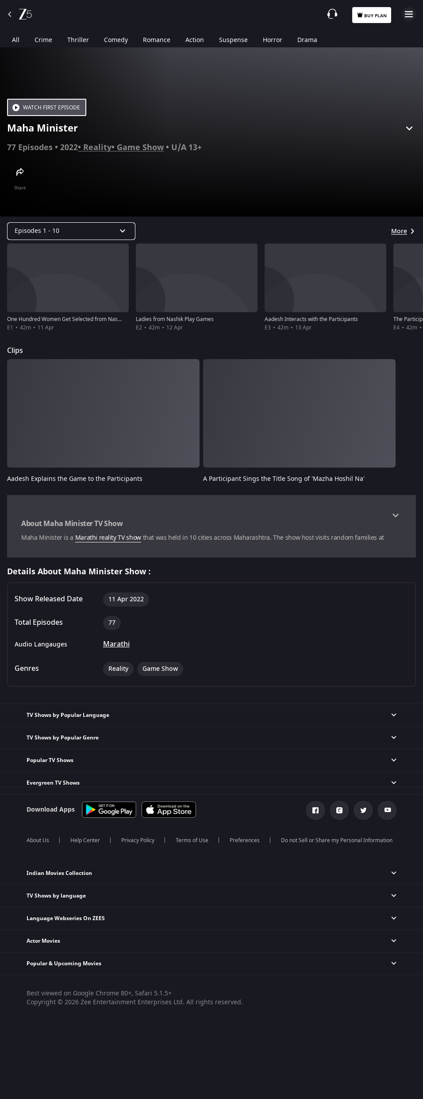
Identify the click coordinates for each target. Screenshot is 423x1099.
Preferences (245, 840)
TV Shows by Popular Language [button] (68, 715)
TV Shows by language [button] (56, 896)
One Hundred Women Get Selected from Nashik (66, 319)
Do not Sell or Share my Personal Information (336, 840)
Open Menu (409, 14)
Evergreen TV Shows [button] (53, 783)
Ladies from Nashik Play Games (175, 319)
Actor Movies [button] (43, 941)
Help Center (85, 840)
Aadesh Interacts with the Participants (311, 319)
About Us (38, 840)
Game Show (140, 147)
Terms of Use (192, 840)
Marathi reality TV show (108, 537)
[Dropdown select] (71, 231)
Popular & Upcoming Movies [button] (64, 963)
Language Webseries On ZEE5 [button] (66, 918)
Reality (97, 147)
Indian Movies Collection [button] (59, 873)
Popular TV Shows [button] (50, 760)
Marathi (116, 644)
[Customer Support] (332, 13)
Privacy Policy (137, 840)
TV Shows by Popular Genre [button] (63, 738)
